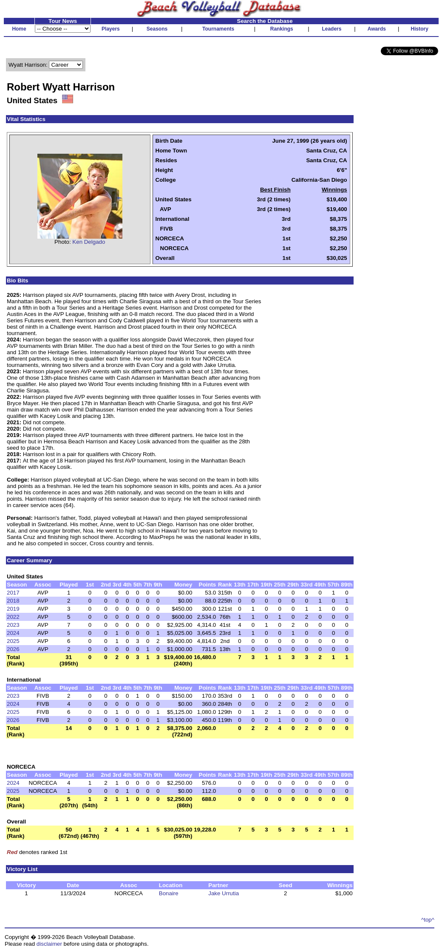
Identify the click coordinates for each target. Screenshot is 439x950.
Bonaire (168, 893)
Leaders (331, 29)
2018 (13, 601)
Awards (377, 29)
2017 (13, 592)
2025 (13, 641)
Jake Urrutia (223, 893)
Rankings (281, 29)
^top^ (427, 919)
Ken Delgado (88, 242)
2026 (13, 649)
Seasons (157, 29)
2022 (13, 617)
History (419, 29)
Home (19, 29)
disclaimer (49, 944)
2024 (13, 633)
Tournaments (218, 29)
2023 (13, 625)
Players (111, 29)
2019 (13, 609)
